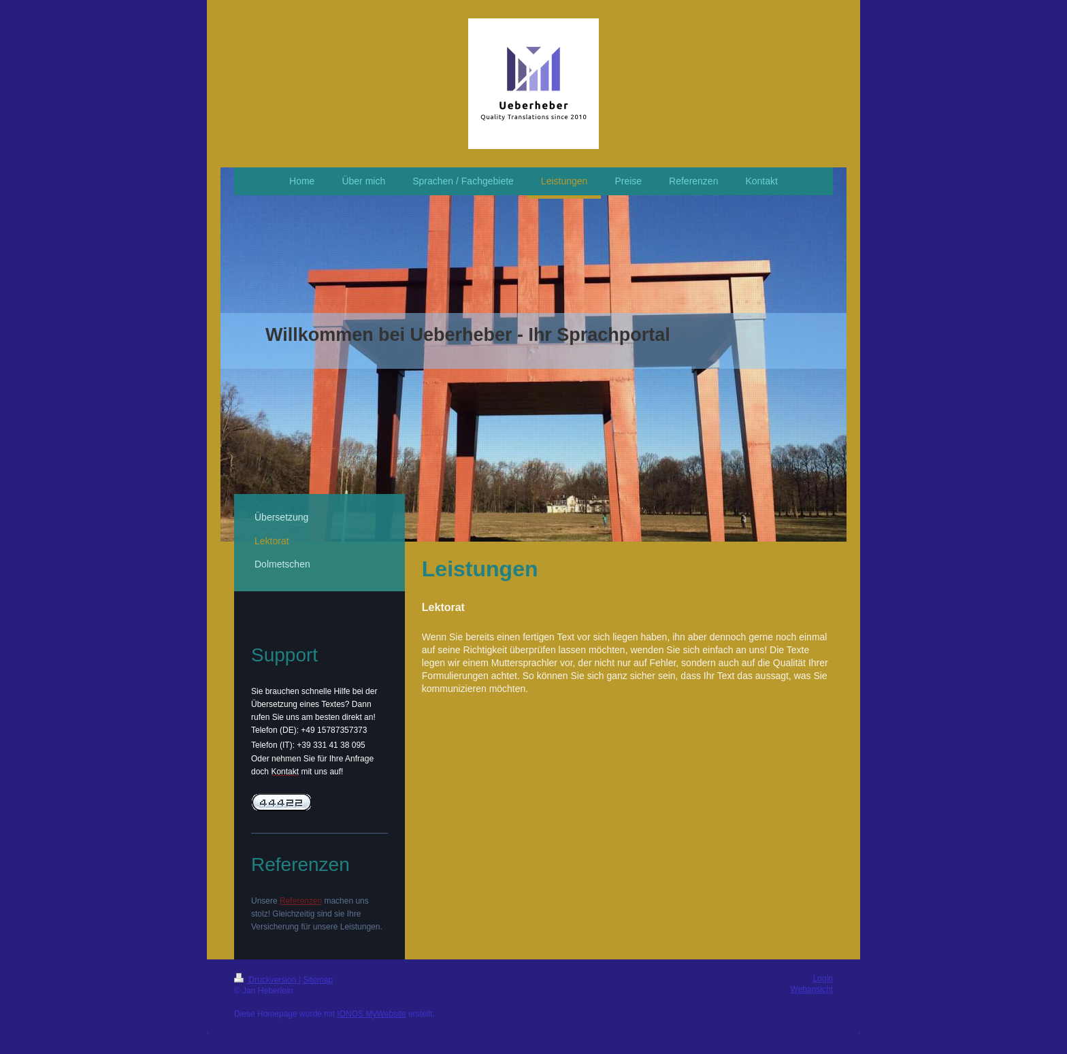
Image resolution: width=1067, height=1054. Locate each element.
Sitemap (318, 980)
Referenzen (301, 901)
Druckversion (266, 980)
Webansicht (812, 989)
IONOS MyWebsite (371, 1014)
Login (823, 978)
